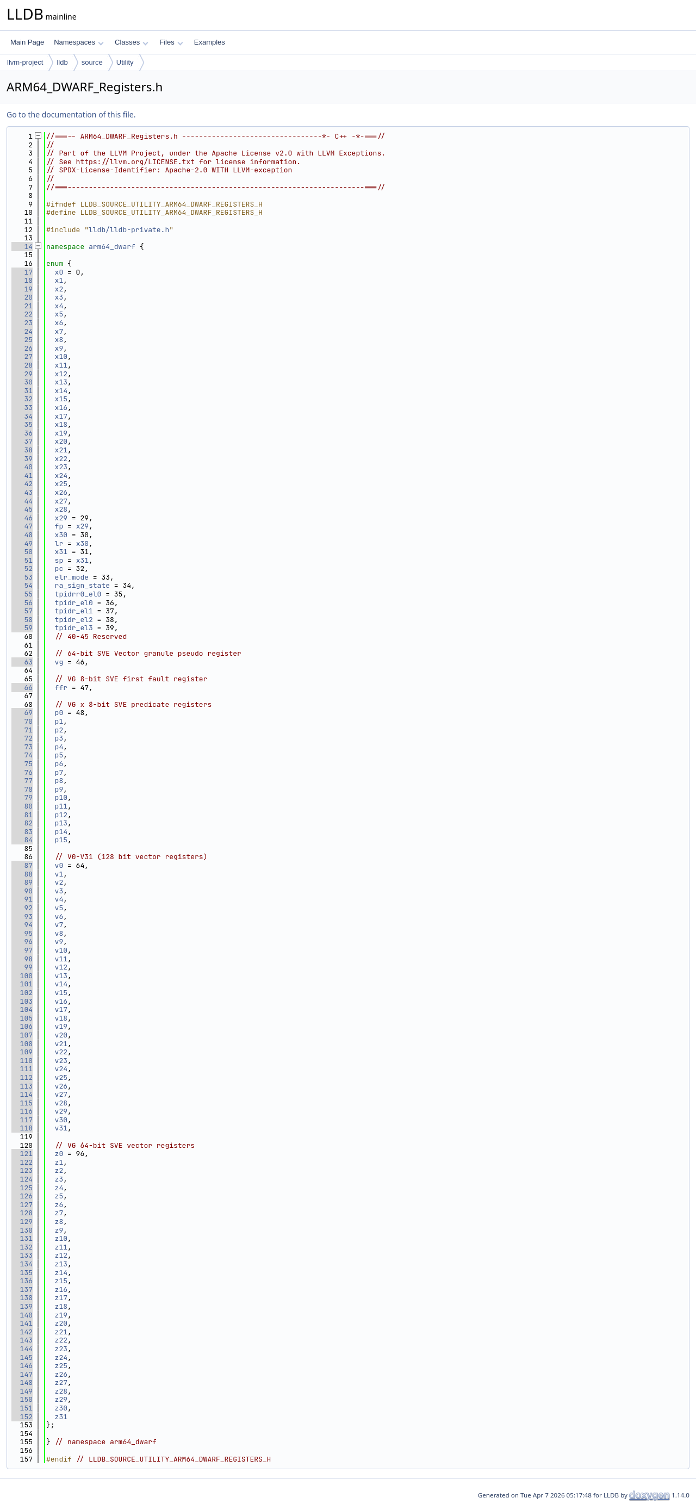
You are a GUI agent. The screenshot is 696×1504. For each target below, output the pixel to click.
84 (22, 839)
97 (22, 950)
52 (22, 568)
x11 (61, 365)
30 (22, 382)
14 (22, 246)
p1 (59, 721)
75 (22, 763)
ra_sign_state (82, 585)
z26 (61, 1374)
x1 (59, 280)
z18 (61, 1306)
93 (22, 916)
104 (22, 1009)
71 (22, 730)
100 (22, 975)
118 (22, 1128)
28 (22, 365)
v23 (61, 1060)
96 (22, 941)
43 (22, 492)
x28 (61, 509)
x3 (59, 297)
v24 (61, 1068)
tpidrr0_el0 (78, 594)
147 (22, 1374)
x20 (61, 441)
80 (22, 806)
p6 (59, 763)
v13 (61, 975)
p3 (59, 738)
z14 (61, 1272)
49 (22, 543)
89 (22, 882)
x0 (59, 272)
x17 (61, 416)
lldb (62, 62)
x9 (59, 348)
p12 (61, 814)
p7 (59, 772)
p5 (59, 755)
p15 (61, 839)
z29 (61, 1399)
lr (59, 543)
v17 (61, 1009)
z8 (59, 1221)
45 (22, 509)
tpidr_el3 (74, 627)
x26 (61, 492)
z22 (61, 1340)
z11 (61, 1247)
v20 (61, 1035)
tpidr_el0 (74, 602)
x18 (61, 424)
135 (22, 1272)
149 (22, 1391)
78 (22, 789)
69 (22, 712)
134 (22, 1264)
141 (22, 1323)
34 (22, 416)
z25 (61, 1365)
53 (22, 577)
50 (22, 551)
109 (22, 1051)
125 (22, 1187)
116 (22, 1111)
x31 (61, 551)
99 (22, 967)
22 (22, 314)
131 (22, 1238)
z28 (61, 1391)
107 (22, 1035)
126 (22, 1196)
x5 (59, 314)
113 (22, 1086)
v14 (61, 984)
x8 (59, 339)
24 (22, 331)
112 (22, 1077)
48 (22, 534)
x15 (61, 398)
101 (22, 984)
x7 (59, 331)
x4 (59, 305)
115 (22, 1103)
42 (22, 483)
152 (22, 1416)
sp (59, 560)
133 (22, 1255)
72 (22, 738)
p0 (59, 712)
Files (171, 42)
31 (22, 390)
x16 (61, 407)
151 (22, 1408)
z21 (61, 1332)
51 (22, 560)
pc (59, 568)
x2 (59, 289)
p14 (61, 831)
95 (22, 933)
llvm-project (25, 62)
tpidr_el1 (74, 611)
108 (22, 1043)
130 (22, 1230)
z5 (59, 1196)
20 (22, 297)
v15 (61, 992)
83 (22, 831)
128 (22, 1212)
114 (22, 1094)
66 (22, 687)
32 (22, 398)
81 (22, 814)
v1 (59, 874)
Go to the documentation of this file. (71, 114)
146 (22, 1365)
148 (22, 1382)
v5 (59, 907)
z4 (59, 1187)
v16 (61, 1001)
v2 (59, 882)
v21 (61, 1043)
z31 (61, 1416)
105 (22, 1018)
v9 (59, 941)
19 (22, 289)
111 (22, 1068)
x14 (61, 390)
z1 (59, 1162)
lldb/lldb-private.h (129, 229)
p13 (61, 823)
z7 (59, 1212)
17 (22, 272)
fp (59, 526)
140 (22, 1315)
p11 (61, 806)
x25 (61, 483)
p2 (59, 730)
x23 (61, 466)
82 (22, 823)
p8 (59, 780)
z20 (61, 1323)
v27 (61, 1094)
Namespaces (78, 42)
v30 (61, 1119)
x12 (61, 373)
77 (22, 780)
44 (22, 501)
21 (22, 305)
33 (22, 407)
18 (22, 280)
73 (22, 746)
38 (22, 450)
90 (22, 891)
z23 (61, 1348)
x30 (61, 534)
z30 (61, 1408)
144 (22, 1348)
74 (22, 755)
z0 (59, 1153)
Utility (125, 62)
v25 (61, 1077)
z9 (59, 1230)
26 (22, 348)
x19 (61, 433)
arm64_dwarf (112, 246)
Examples (209, 42)
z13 (61, 1264)
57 (22, 611)
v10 (61, 950)
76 (22, 772)
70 (22, 721)
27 (22, 356)
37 (22, 441)
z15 (61, 1280)
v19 (61, 1026)
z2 (59, 1170)
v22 (61, 1051)
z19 (61, 1315)
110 (22, 1060)
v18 (61, 1018)
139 (22, 1306)
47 (22, 526)
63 (22, 662)
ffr (61, 687)
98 (22, 959)
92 (22, 907)
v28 (61, 1103)
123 (22, 1170)
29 (22, 373)
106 (22, 1026)
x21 (61, 450)
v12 (61, 967)
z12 (61, 1255)
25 (22, 339)
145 (22, 1357)
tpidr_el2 (74, 619)
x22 (61, 458)
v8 (59, 933)
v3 (59, 891)
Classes (131, 42)
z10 (61, 1238)
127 (22, 1204)
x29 (61, 518)
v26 (61, 1086)
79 (22, 797)
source (92, 62)
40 (22, 466)
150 (22, 1399)
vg (59, 662)
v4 (59, 899)
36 (22, 433)
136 (22, 1280)
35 (22, 424)
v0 (59, 865)
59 (22, 627)
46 (22, 518)
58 (22, 619)
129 (22, 1221)
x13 (61, 382)
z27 (61, 1382)
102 (22, 992)
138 (22, 1297)
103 (22, 1001)
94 (22, 924)
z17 (61, 1297)
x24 (61, 475)
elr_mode (72, 577)
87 (22, 865)
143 (22, 1340)
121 (22, 1153)
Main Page (27, 42)
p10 (61, 797)
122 (22, 1162)
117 (22, 1119)
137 (22, 1289)
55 (22, 594)
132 (22, 1247)
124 (22, 1179)
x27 (61, 501)
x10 (61, 356)
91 (22, 899)
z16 (61, 1289)
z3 (59, 1179)
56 (22, 602)
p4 (59, 746)
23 (22, 322)
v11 (61, 959)
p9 (59, 789)
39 (22, 458)
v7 (59, 924)
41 (22, 475)
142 (22, 1332)
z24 (61, 1357)
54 (22, 585)
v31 (61, 1128)
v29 (61, 1111)
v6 (59, 916)
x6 (59, 322)
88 (22, 874)
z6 (59, 1204)
